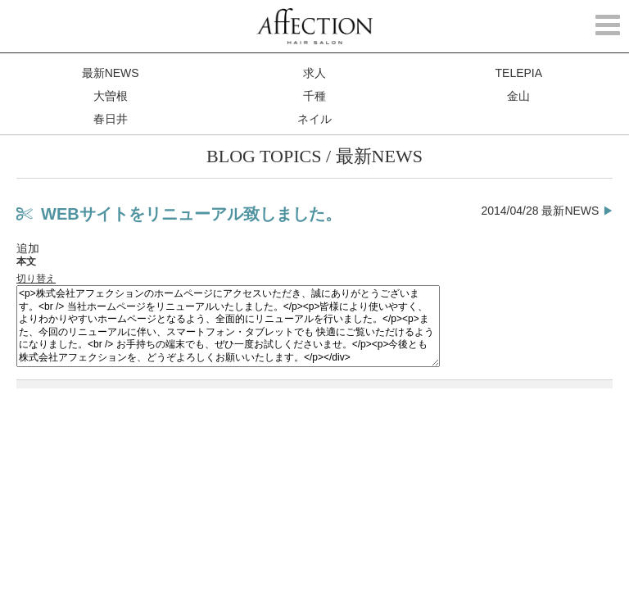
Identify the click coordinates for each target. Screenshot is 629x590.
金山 (518, 95)
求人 (314, 72)
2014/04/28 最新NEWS (540, 210)
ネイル (314, 118)
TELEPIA (519, 72)
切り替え (36, 278)
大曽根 (110, 95)
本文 (26, 261)
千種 (314, 95)
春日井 (110, 118)
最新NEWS (110, 72)
